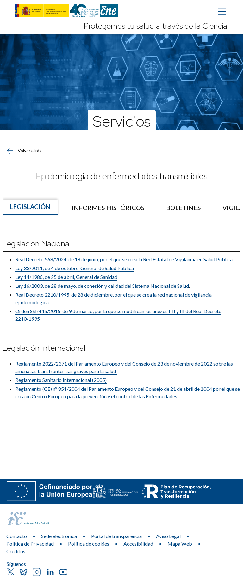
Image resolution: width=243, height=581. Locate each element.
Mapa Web (179, 544)
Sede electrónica (59, 536)
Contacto (16, 536)
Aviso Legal (168, 536)
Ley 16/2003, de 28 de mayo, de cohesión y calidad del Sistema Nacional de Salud (102, 286)
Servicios (122, 121)
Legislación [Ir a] (30, 206)
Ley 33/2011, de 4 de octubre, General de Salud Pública (74, 268)
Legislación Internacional (44, 348)
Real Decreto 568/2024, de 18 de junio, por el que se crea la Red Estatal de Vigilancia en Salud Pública (124, 259)
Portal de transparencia (116, 536)
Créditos (15, 551)
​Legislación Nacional (37, 244)
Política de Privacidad (30, 544)
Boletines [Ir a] (183, 207)
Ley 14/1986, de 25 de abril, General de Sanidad (66, 277)
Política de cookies (88, 544)
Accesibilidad (138, 544)
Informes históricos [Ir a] (108, 207)
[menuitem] (108, 207)
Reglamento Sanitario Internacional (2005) (61, 380)
